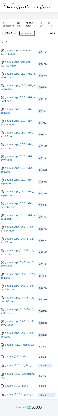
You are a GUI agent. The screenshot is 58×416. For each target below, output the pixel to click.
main (32, 7)
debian (11, 7)
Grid (50, 24)
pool (22, 7)
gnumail (49, 7)
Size (52, 33)
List (41, 24)
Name (11, 33)
